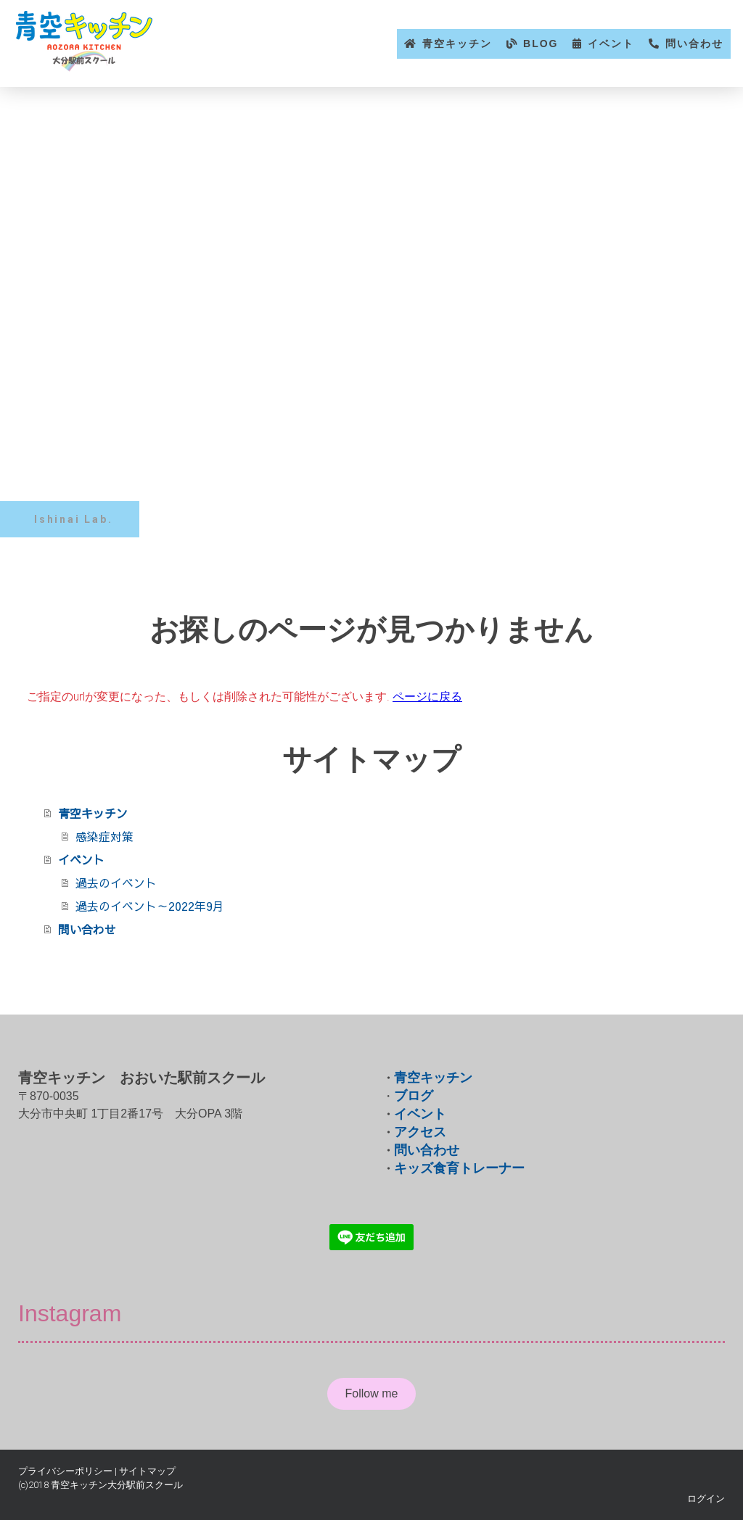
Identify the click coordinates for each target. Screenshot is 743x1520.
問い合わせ (694, 43)
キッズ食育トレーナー (459, 1168)
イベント (611, 43)
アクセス (420, 1132)
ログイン (706, 1498)
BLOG (540, 43)
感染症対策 (104, 836)
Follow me (371, 1393)
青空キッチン (457, 43)
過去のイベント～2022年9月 (149, 906)
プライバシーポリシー (65, 1471)
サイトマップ (147, 1471)
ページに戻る (427, 696)
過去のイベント (116, 883)
